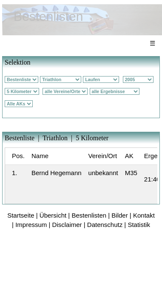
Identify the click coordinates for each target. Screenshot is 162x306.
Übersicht (53, 215)
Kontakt (144, 215)
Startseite (20, 215)
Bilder (119, 215)
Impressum (31, 224)
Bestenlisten (88, 215)
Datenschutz (104, 224)
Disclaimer (67, 224)
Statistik (139, 224)
